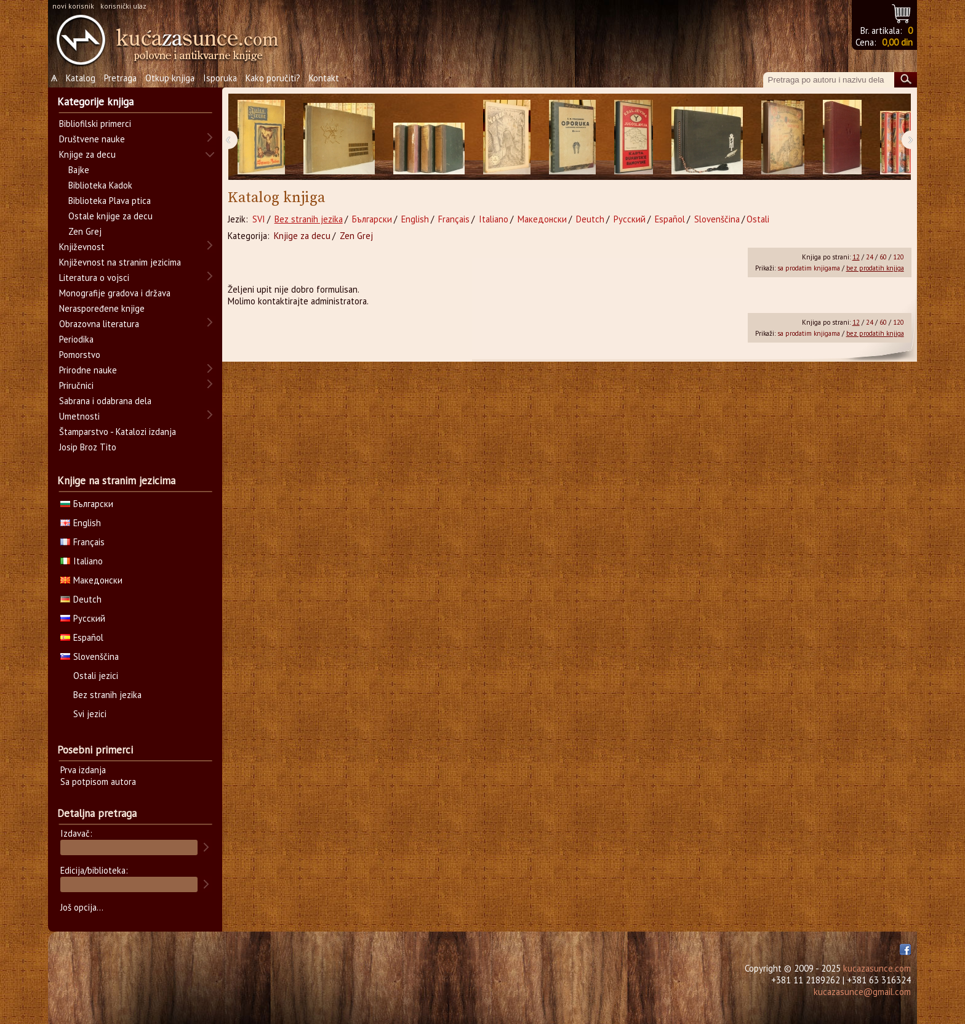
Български (372, 219)
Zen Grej (356, 236)
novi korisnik (73, 5)
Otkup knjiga (169, 78)
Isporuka (220, 78)
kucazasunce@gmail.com (862, 992)
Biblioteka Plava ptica (109, 200)
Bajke (78, 170)
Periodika (76, 339)
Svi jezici (89, 714)
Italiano (493, 219)
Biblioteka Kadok (100, 185)
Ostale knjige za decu (110, 216)
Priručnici (76, 385)
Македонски (542, 219)
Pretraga (120, 78)
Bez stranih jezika (308, 219)
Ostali (758, 219)
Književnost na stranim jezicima (120, 262)
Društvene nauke (92, 139)
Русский (630, 219)
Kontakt (324, 78)
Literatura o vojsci (94, 277)
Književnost (82, 247)
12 (856, 257)
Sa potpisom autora (98, 781)
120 (898, 257)
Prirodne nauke (88, 370)
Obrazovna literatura (99, 324)
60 (883, 257)
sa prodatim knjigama (808, 268)
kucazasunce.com (877, 968)
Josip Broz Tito (87, 447)
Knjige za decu (302, 236)
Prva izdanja (83, 770)
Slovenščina (717, 219)
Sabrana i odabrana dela (105, 401)
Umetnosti (79, 416)
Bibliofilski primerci (95, 123)
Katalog (80, 78)
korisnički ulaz (123, 5)
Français (454, 219)
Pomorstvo (79, 354)
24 (869, 257)
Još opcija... (81, 907)
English (415, 219)
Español (670, 219)
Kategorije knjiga (95, 101)
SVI (258, 219)
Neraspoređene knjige (102, 308)
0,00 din (897, 42)
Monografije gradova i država (114, 293)
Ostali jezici (95, 675)
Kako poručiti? (273, 78)
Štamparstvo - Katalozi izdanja (117, 431)
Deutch (590, 219)
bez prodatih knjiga (875, 268)
